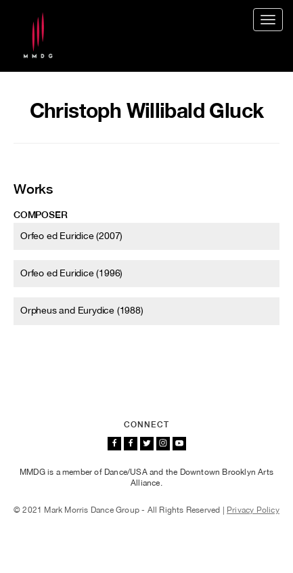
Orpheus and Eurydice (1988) (81, 310)
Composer (40, 214)
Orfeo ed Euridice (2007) (71, 235)
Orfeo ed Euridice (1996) (71, 273)
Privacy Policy (253, 510)
